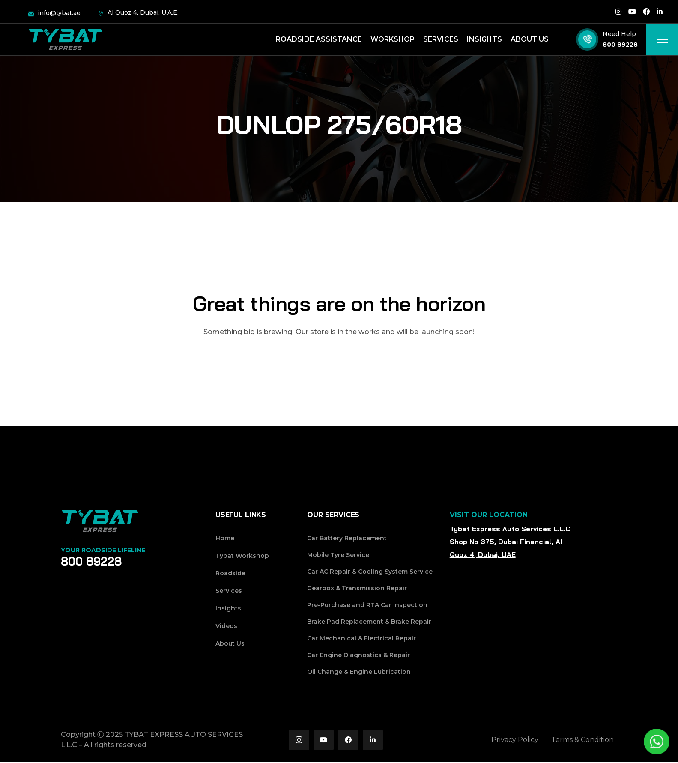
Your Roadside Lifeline (103, 550)
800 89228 (620, 44)
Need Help (619, 34)
